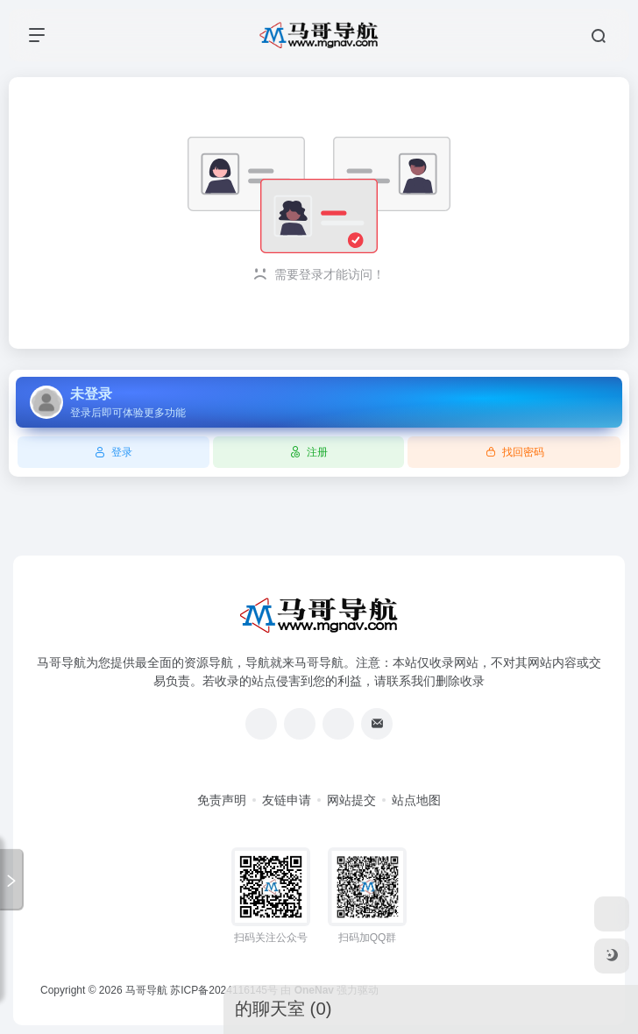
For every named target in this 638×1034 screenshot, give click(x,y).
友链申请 (286, 800)
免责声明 (221, 800)
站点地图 (416, 800)
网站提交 (351, 800)
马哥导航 (146, 990)
